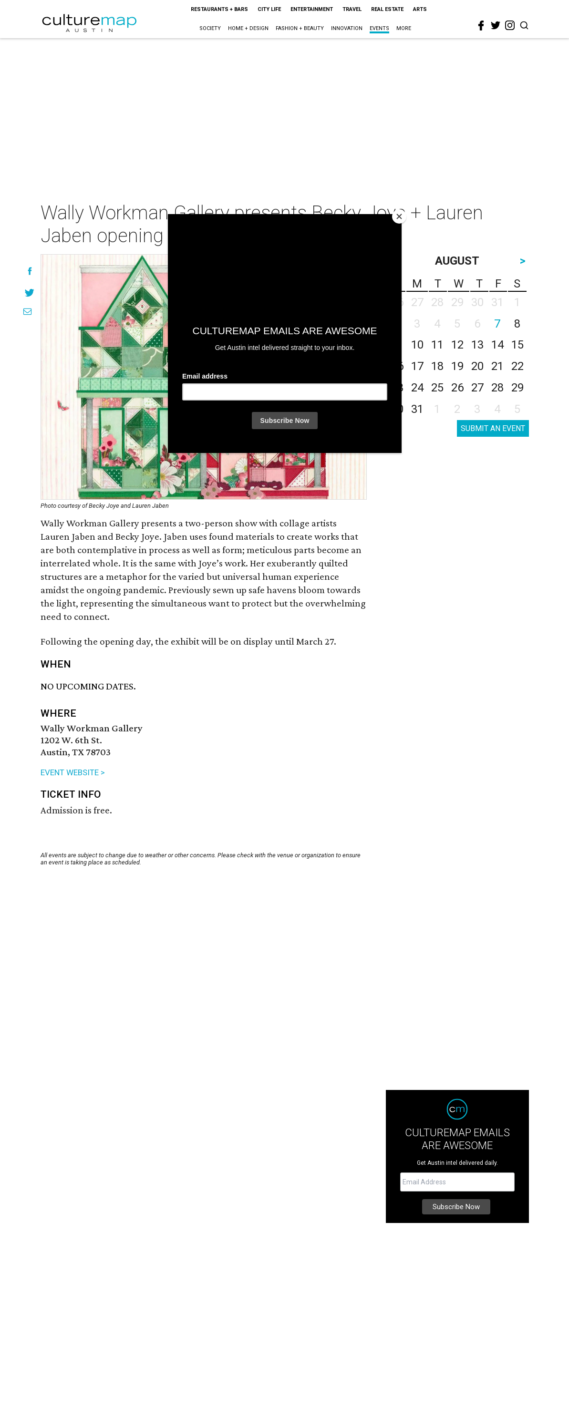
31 (417, 409)
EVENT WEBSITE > (73, 772)
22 (517, 366)
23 (397, 387)
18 (437, 366)
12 (457, 344)
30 (397, 409)
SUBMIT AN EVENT (493, 428)
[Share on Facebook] (29, 271)
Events (379, 28)
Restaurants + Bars (219, 9)
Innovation (346, 28)
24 (417, 387)
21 (497, 366)
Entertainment (311, 9)
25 (437, 387)
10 (417, 344)
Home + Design (248, 28)
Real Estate (387, 9)
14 (497, 344)
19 (457, 366)
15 (517, 344)
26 (457, 387)
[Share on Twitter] (29, 292)
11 (437, 344)
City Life (269, 9)
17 (417, 366)
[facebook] (481, 26)
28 (497, 387)
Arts (420, 9)
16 (397, 366)
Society (210, 28)
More (403, 28)
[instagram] (510, 25)
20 (477, 366)
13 (477, 344)
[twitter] (495, 25)
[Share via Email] (27, 312)
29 (517, 387)
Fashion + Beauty (300, 28)
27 (477, 387)
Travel (352, 9)
